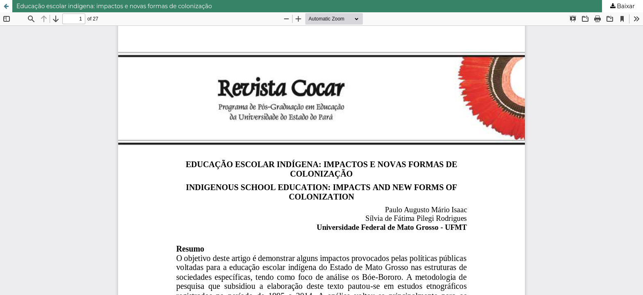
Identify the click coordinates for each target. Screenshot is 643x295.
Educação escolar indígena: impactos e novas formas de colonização (114, 6)
